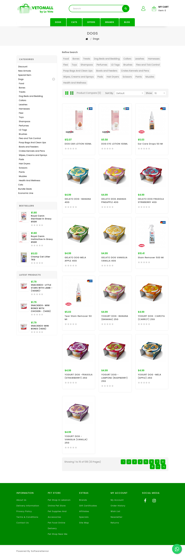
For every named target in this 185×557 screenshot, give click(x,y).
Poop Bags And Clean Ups (32, 142)
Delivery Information (28, 505)
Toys (21, 117)
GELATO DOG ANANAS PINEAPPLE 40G (113, 200)
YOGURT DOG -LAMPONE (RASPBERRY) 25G (114, 378)
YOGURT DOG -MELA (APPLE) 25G (149, 376)
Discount (23, 66)
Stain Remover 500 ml (151, 257)
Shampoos (24, 121)
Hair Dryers (24, 163)
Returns (115, 522)
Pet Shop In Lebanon (59, 500)
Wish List (115, 511)
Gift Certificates (88, 505)
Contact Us (23, 522)
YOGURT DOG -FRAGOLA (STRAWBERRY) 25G (79, 376)
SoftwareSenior (40, 551)
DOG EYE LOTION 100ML (114, 143)
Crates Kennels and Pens (32, 150)
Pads (21, 159)
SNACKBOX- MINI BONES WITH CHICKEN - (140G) (41, 308)
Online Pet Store (57, 505)
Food (21, 83)
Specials (84, 517)
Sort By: (109, 93)
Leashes (23, 104)
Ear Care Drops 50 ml (150, 143)
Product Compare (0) (89, 93)
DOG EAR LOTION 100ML (78, 143)
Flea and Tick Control (30, 138)
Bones (22, 87)
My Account (117, 500)
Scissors (23, 167)
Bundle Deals (25, 188)
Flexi (21, 113)
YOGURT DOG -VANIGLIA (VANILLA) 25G (76, 439)
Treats (22, 91)
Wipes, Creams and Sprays (33, 155)
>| (164, 466)
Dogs (58, 22)
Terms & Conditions (27, 517)
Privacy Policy (24, 511)
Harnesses (24, 108)
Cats (74, 22)
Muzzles (23, 176)
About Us (22, 500)
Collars (22, 100)
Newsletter (117, 517)
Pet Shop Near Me (57, 534)
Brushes (23, 134)
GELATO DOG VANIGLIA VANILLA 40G (114, 259)
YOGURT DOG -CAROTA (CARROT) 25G (151, 318)
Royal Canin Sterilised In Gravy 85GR (41, 218)
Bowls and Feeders (29, 146)
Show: (149, 93)
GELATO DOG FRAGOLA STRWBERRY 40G (151, 200)
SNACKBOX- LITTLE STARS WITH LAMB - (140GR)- (41, 288)
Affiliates (84, 511)
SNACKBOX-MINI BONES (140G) (40, 327)
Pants (22, 172)
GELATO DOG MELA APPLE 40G (75, 259)
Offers (91, 22)
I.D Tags (23, 129)
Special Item (24, 75)
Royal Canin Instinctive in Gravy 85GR (42, 239)
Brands (109, 22)
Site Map (84, 522)
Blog (127, 22)
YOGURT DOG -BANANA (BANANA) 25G (114, 318)
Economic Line (25, 193)
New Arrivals (24, 70)
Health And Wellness (29, 180)
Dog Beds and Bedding (31, 96)
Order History (118, 505)
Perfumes (24, 125)
